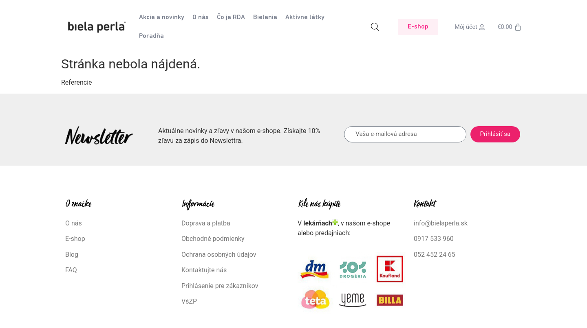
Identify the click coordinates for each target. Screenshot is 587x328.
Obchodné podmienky (213, 239)
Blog (71, 254)
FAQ (71, 270)
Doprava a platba (205, 223)
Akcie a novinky (161, 17)
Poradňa (151, 36)
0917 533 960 (434, 239)
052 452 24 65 (434, 254)
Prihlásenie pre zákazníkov (219, 286)
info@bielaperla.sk (441, 223)
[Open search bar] (375, 27)
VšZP (190, 301)
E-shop (75, 239)
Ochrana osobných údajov (218, 254)
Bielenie (265, 17)
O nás (200, 17)
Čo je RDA (231, 17)
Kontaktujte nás (204, 270)
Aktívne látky (304, 17)
